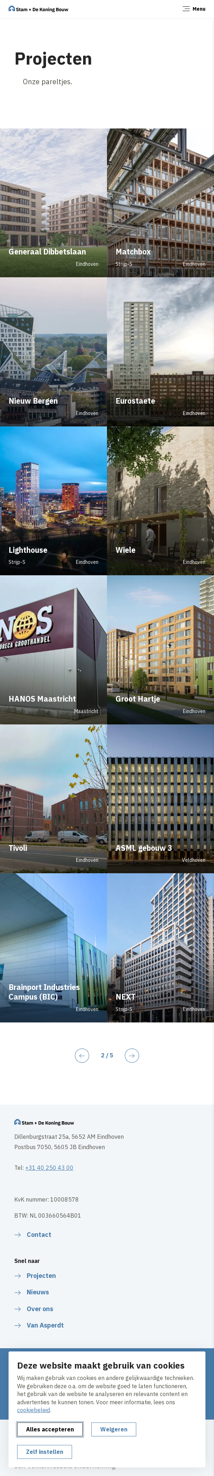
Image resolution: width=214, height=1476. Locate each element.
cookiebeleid (33, 1410)
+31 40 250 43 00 (49, 1167)
